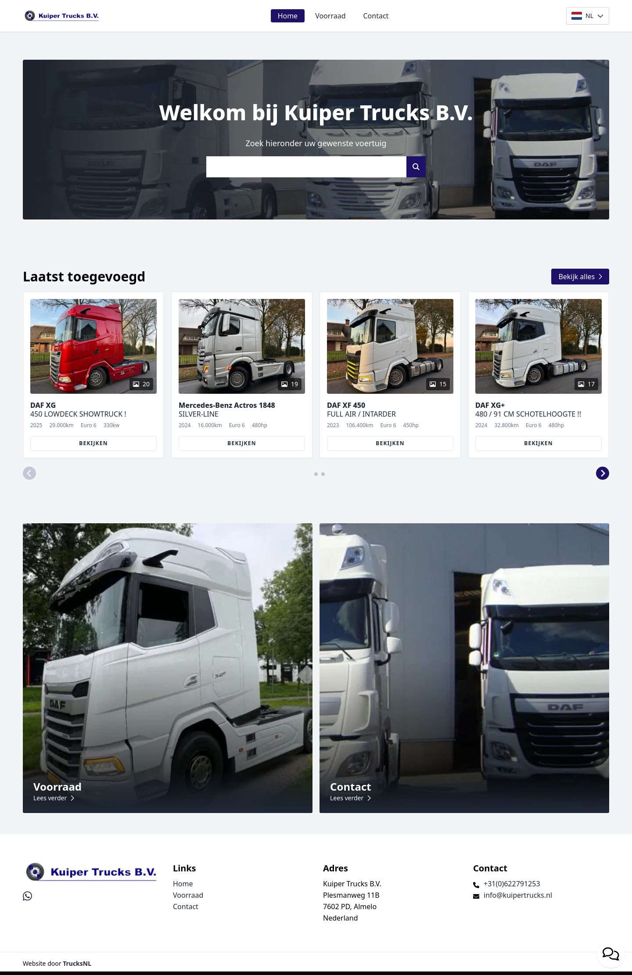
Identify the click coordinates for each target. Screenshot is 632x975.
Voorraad (330, 16)
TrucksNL (77, 963)
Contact (376, 16)
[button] (29, 473)
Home (288, 16)
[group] (93, 374)
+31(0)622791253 (512, 884)
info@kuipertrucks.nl (518, 895)
